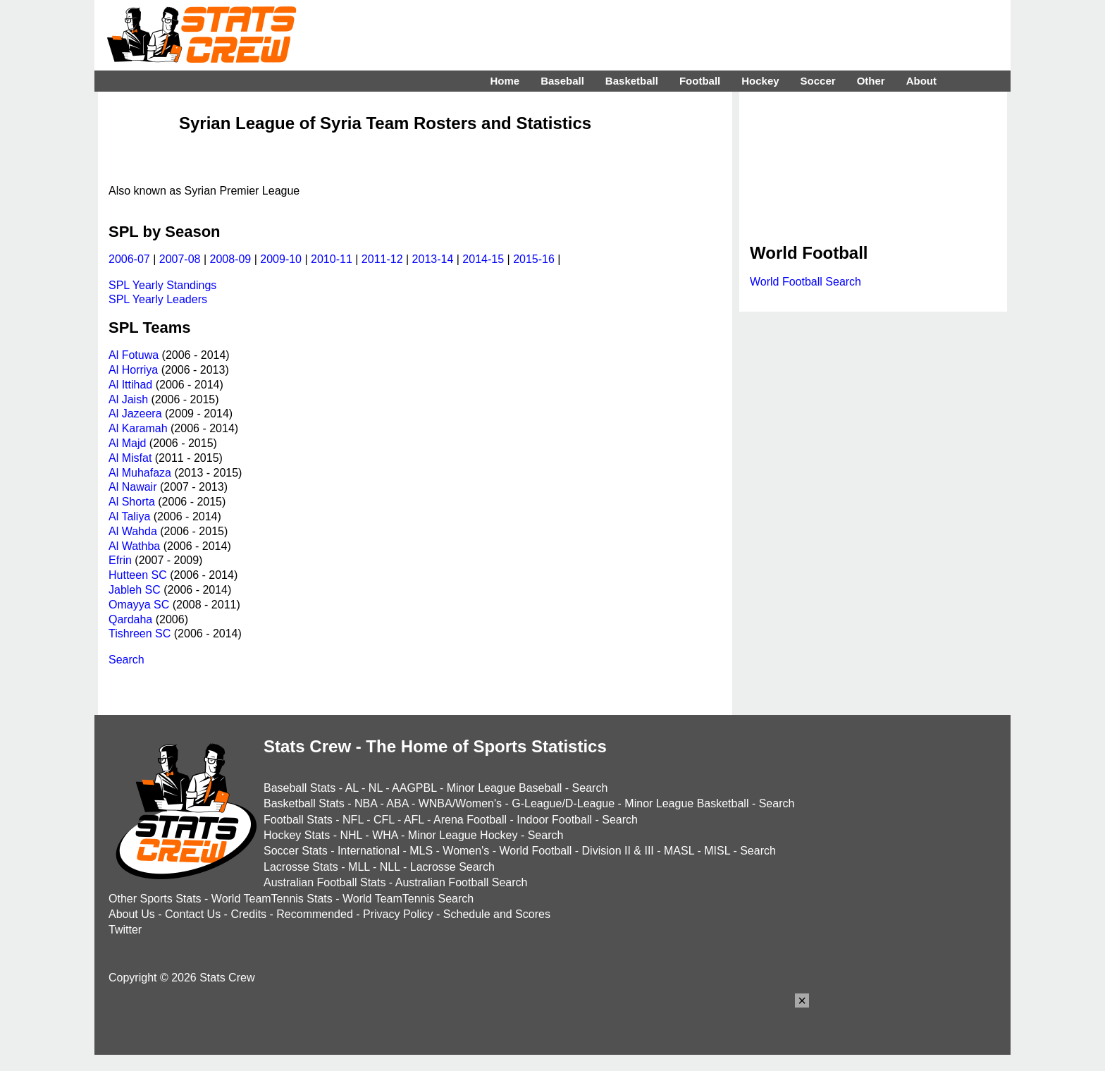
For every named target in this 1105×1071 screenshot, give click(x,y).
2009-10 (281, 259)
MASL (679, 851)
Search (126, 660)
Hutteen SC (138, 575)
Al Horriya (133, 370)
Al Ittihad (130, 385)
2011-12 (382, 259)
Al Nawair (132, 487)
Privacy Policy (398, 914)
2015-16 (534, 259)
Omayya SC (139, 605)
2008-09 (231, 259)
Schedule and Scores (496, 914)
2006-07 (129, 259)
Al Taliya (129, 516)
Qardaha (130, 619)
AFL (414, 820)
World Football (535, 851)
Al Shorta (132, 502)
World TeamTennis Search (408, 899)
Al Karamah (138, 428)
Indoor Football (554, 820)
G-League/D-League (563, 803)
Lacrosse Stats (301, 867)
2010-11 (331, 259)
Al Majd (127, 443)
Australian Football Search (461, 882)
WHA (384, 835)
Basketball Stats (304, 803)
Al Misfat (130, 458)
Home (504, 81)
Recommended (314, 914)
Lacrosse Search (452, 867)
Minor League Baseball (504, 788)
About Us (132, 914)
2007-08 (180, 259)
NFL (353, 820)
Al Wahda (133, 531)
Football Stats (298, 820)
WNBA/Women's (460, 803)
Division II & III (618, 851)
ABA (397, 803)
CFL (384, 820)
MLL (359, 867)
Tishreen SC (140, 633)
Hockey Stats (297, 835)
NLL (390, 867)
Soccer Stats (296, 851)
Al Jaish (128, 399)
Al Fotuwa (134, 355)
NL (376, 788)
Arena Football (470, 820)
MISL (717, 851)
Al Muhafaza (140, 473)
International (369, 851)
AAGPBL (414, 788)
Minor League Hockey (463, 835)
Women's (466, 851)
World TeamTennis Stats (272, 899)
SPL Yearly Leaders (158, 299)
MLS (421, 851)
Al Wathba (134, 546)
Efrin (120, 560)
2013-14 (433, 259)
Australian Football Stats (324, 882)
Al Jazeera (135, 414)
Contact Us (193, 914)
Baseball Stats (299, 788)
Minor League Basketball (686, 803)
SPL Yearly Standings (162, 285)
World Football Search (805, 282)
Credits (248, 914)
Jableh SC (135, 590)
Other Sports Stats (155, 899)
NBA (365, 803)
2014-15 (483, 259)
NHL (351, 835)
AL (352, 788)
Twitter (125, 930)
